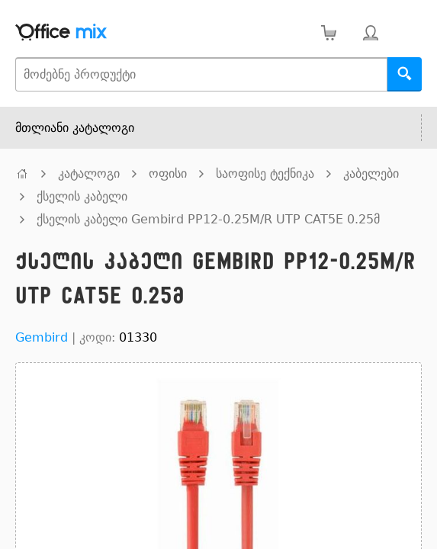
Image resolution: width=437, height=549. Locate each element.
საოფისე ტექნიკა (265, 173)
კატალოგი (89, 173)
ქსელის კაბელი (82, 196)
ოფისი (168, 173)
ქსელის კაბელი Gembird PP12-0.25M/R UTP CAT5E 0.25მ (208, 219)
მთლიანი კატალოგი (74, 127)
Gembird (41, 337)
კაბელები (371, 173)
